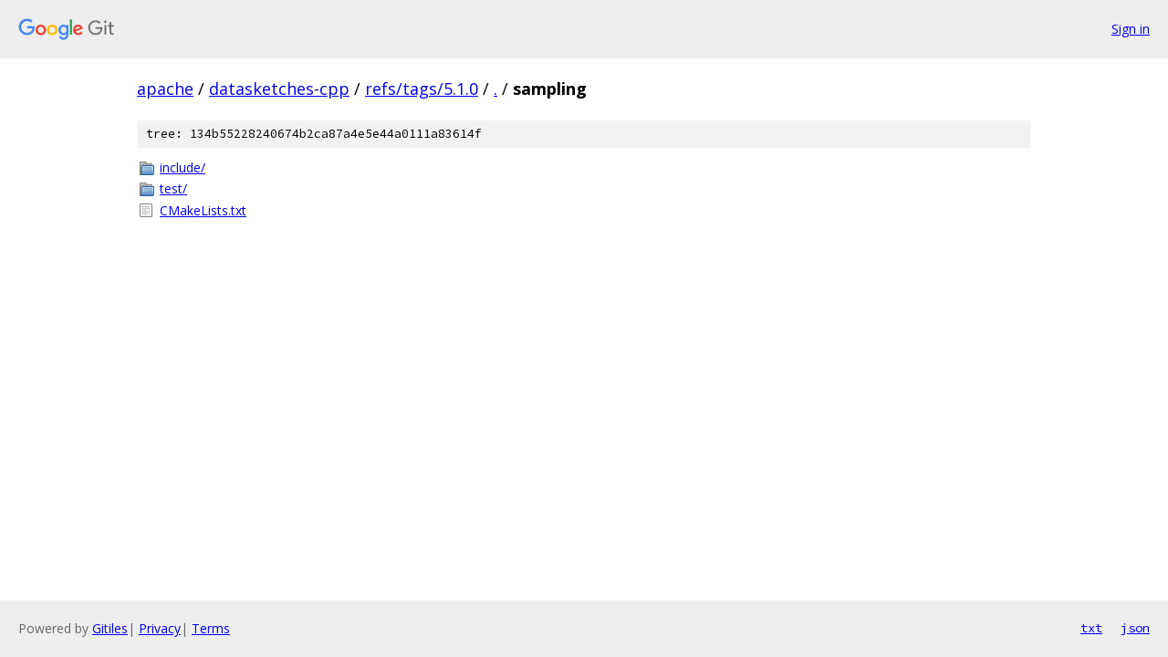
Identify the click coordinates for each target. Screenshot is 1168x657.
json (1135, 628)
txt (1091, 628)
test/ (173, 188)
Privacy (160, 628)
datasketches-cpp (279, 88)
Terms (211, 628)
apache (165, 88)
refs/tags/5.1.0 (421, 88)
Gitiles (110, 628)
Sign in (1130, 28)
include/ (182, 167)
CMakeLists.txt (203, 210)
